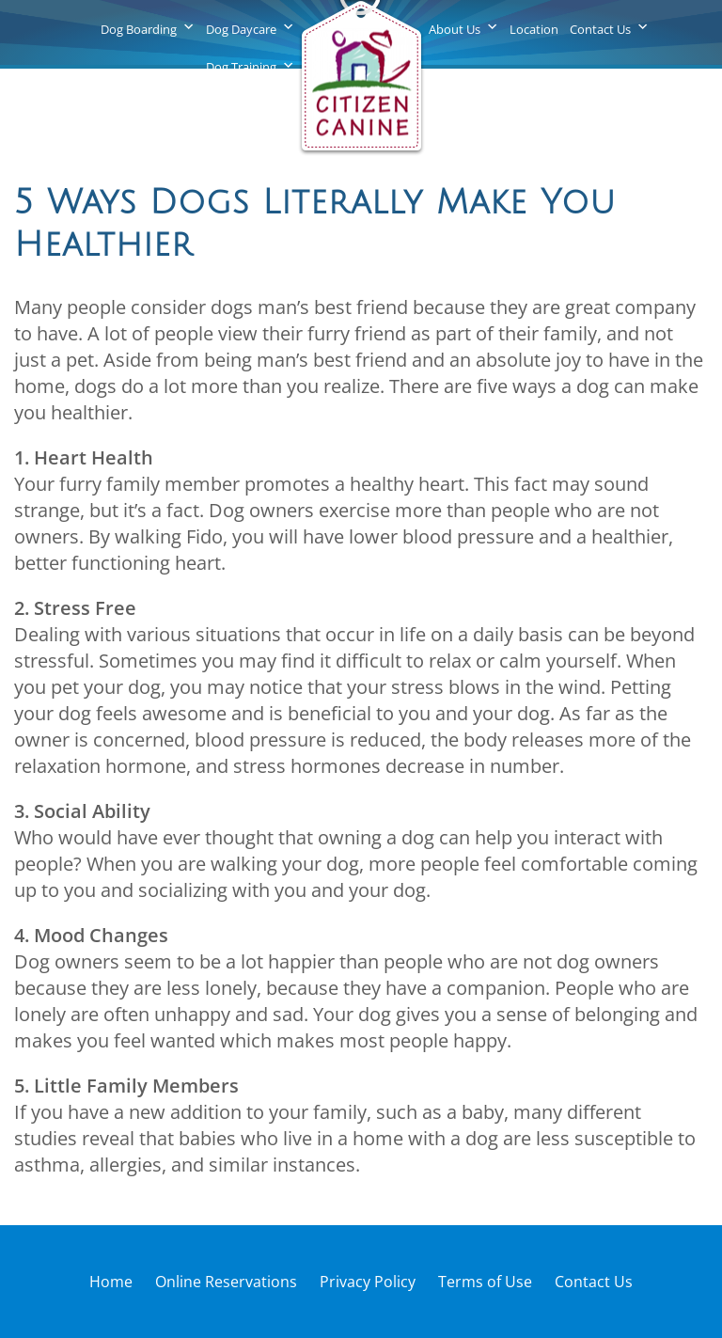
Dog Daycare (241, 29)
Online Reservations (226, 1281)
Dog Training (241, 66)
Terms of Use (485, 1281)
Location (534, 29)
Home (111, 1281)
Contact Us (600, 29)
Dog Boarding (139, 29)
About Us (454, 29)
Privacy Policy (368, 1281)
